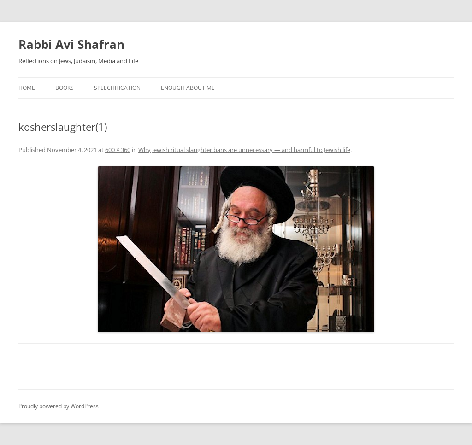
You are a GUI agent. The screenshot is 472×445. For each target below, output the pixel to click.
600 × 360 (117, 150)
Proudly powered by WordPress (58, 406)
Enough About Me (188, 88)
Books (64, 88)
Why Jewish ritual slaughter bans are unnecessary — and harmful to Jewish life (244, 150)
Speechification (117, 88)
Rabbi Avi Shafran (71, 44)
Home (26, 88)
